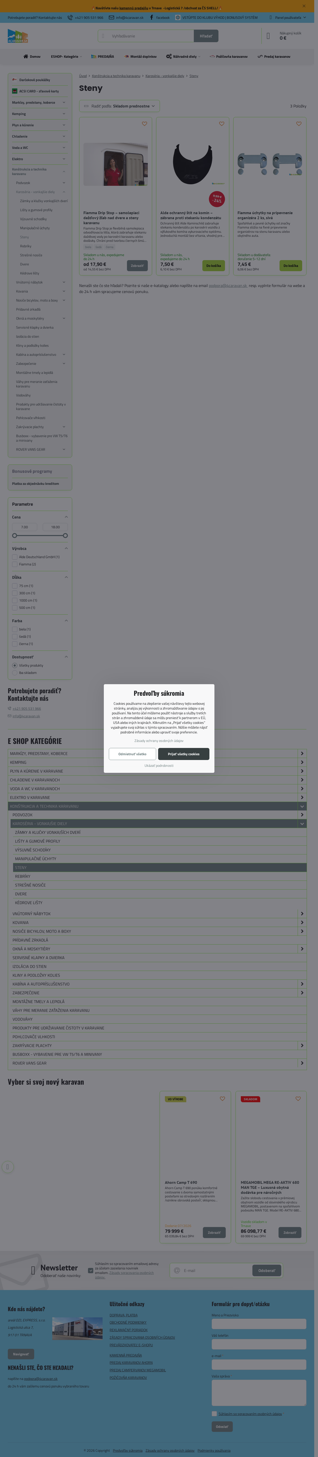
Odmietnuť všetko (132, 753)
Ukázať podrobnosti (159, 765)
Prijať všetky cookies (184, 753)
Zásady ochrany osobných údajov (159, 740)
